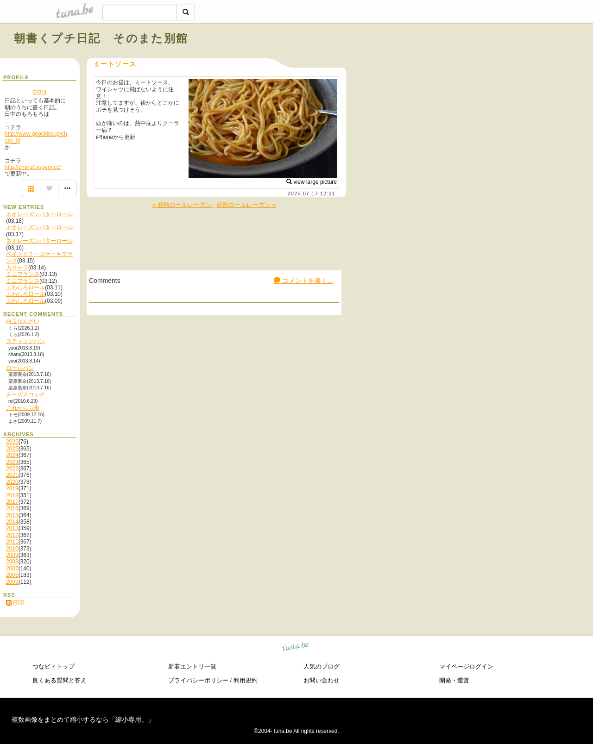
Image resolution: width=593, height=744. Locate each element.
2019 (12, 488)
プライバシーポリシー (198, 680)
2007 (12, 568)
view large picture (311, 182)
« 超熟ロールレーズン (182, 204)
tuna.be (296, 648)
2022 (12, 468)
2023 (12, 462)
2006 (12, 575)
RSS (15, 602)
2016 (12, 508)
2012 (12, 535)
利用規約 (245, 680)
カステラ (17, 267)
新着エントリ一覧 (192, 666)
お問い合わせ (321, 680)
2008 (12, 561)
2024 (12, 455)
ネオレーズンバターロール (39, 214)
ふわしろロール (25, 287)
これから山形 (22, 408)
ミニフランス (22, 274)
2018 (12, 495)
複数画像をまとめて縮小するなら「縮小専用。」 (83, 719)
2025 (12, 448)
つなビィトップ (53, 666)
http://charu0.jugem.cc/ (33, 167)
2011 (12, 541)
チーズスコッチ (25, 394)
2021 (12, 475)
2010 (12, 548)
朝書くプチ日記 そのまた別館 (101, 38)
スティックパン (25, 341)
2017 (12, 502)
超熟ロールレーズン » (246, 204)
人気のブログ (321, 666)
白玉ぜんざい (22, 321)
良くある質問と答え (59, 680)
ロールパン (20, 368)
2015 (12, 515)
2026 (12, 441)
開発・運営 (454, 680)
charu (39, 91)
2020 (12, 482)
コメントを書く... (303, 280)
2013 (12, 528)
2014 (12, 522)
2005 (12, 582)
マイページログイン (466, 666)
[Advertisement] (473, 59)
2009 (12, 555)
